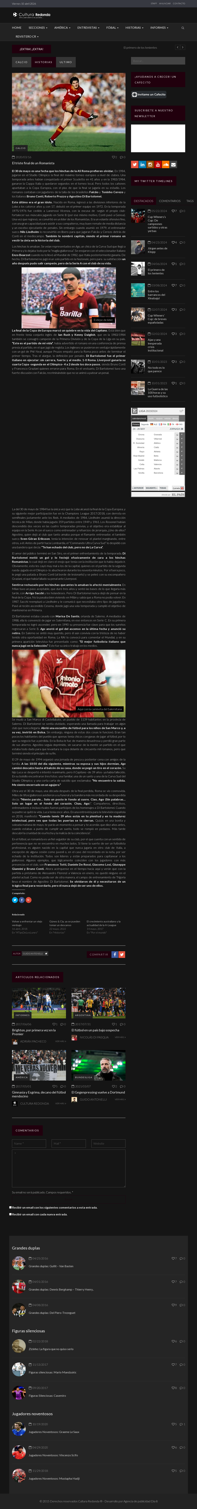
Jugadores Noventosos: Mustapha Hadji (54, 1478)
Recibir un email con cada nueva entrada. (39, 1214)
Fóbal (113, 27)
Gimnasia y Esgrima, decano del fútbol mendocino (39, 1094)
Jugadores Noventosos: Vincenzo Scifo (53, 1455)
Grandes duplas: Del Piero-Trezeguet (52, 1312)
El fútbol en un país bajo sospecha (95, 1030)
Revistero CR (28, 36)
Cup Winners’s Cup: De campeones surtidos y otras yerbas (157, 224)
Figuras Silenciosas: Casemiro (47, 1395)
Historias (134, 27)
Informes (159, 27)
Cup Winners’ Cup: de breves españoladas (157, 319)
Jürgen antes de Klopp (71, 47)
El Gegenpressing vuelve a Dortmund (98, 1092)
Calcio (22, 62)
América (63, 27)
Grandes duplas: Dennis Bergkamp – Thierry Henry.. (61, 1289)
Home (16, 27)
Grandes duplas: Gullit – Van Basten (51, 1266)
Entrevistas (88, 27)
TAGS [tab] (190, 201)
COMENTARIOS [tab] (170, 201)
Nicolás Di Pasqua (94, 1037)
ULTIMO (66, 62)
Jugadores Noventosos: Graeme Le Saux (54, 1432)
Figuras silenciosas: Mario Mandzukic (52, 1372)
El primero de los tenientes (156, 271)
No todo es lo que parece (156, 369)
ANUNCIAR (165, 3)
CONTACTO (179, 3)
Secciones (38, 27)
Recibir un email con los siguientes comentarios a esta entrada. (54, 1207)
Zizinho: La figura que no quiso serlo (51, 1349)
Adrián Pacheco (33, 1041)
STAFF (154, 3)
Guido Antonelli (33, 953)
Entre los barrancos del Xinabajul (156, 294)
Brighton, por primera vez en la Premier (34, 1032)
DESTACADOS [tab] (143, 201)
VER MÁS (60, 1041)
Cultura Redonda (34, 1103)
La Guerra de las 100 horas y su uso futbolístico (158, 392)
